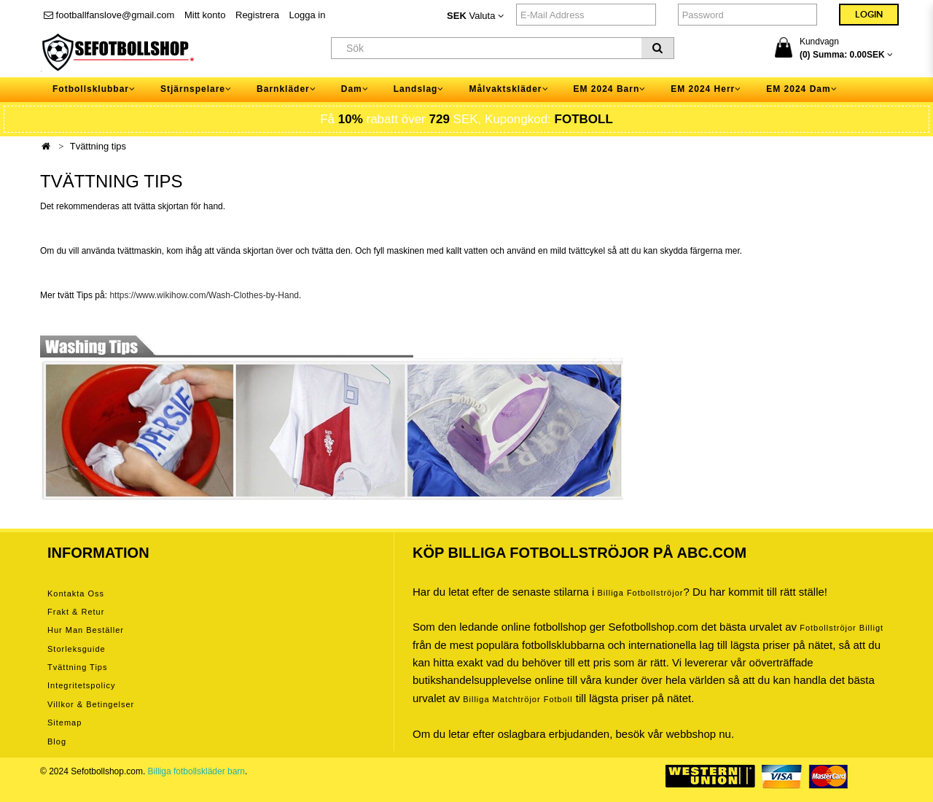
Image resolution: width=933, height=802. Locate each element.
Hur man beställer (85, 630)
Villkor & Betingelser (90, 704)
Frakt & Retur (75, 611)
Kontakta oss (75, 593)
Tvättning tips (98, 146)
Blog (56, 741)
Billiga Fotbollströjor (640, 592)
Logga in (307, 14)
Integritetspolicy (81, 685)
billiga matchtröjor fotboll (518, 699)
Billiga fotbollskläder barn (196, 771)
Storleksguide (76, 649)
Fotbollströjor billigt (841, 627)
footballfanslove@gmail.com (109, 14)
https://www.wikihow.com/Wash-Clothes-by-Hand (204, 295)
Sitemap (64, 722)
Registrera (257, 14)
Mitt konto (204, 14)
